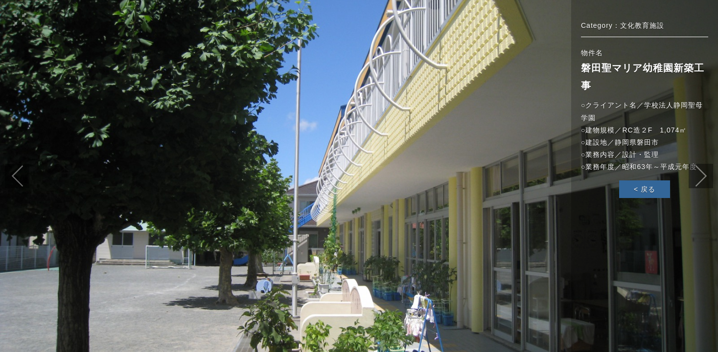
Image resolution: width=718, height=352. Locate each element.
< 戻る (644, 189)
